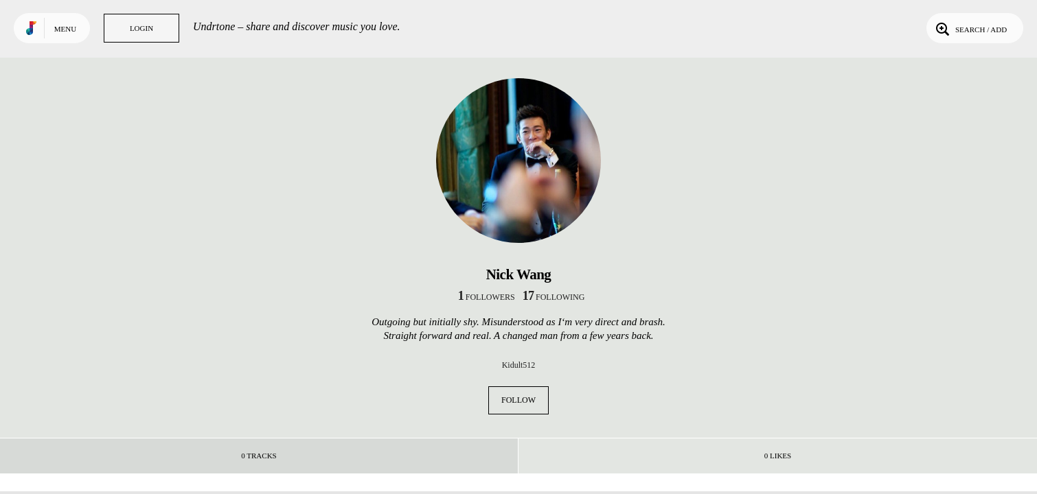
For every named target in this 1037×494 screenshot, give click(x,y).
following (554, 297)
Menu (65, 29)
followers (486, 297)
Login (141, 28)
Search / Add (970, 28)
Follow (518, 400)
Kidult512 (519, 365)
